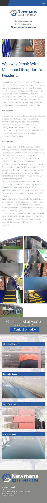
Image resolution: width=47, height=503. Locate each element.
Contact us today (25, 329)
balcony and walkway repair (16, 105)
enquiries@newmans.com (25, 27)
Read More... (8, 355)
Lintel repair (7, 199)
